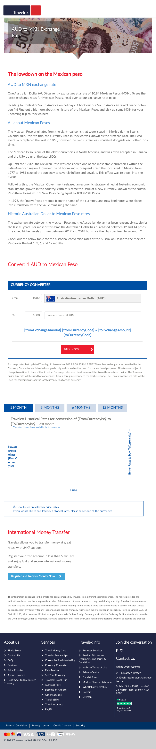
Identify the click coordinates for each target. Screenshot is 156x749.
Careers (87, 692)
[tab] (18, 408)
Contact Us (14, 655)
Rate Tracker (52, 670)
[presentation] (18, 408)
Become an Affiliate (56, 690)
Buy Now (71, 349)
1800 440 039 (132, 673)
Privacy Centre (91, 672)
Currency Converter (56, 665)
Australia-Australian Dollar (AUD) (80, 298)
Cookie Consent (62, 725)
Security (80, 725)
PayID (48, 709)
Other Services (53, 695)
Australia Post (53, 685)
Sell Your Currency (55, 675)
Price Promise (15, 670)
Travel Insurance (54, 704)
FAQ (10, 660)
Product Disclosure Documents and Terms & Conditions (92, 659)
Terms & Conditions (17, 725)
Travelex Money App (56, 655)
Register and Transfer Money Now (36, 576)
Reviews (12, 665)
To (13, 315)
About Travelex (16, 675)
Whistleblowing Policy (95, 687)
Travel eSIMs (52, 700)
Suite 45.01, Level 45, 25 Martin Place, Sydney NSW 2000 (133, 690)
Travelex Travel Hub (56, 680)
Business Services (92, 650)
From (15, 298)
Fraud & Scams (91, 677)
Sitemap (87, 697)
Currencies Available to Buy (60, 660)
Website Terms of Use (95, 667)
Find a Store (14, 650)
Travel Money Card (55, 650)
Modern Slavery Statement (97, 682)
